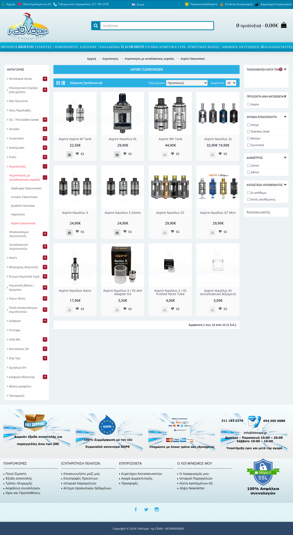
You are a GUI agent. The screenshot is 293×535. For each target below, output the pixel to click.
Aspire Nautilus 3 (75, 212)
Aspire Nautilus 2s (218, 139)
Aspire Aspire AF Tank (75, 139)
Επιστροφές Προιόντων (79, 478)
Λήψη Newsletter (191, 488)
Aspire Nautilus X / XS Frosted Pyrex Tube (170, 292)
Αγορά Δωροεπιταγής (136, 478)
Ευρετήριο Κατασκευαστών (140, 474)
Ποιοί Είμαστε (14, 474)
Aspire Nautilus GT (170, 212)
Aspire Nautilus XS (122, 139)
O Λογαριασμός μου (193, 474)
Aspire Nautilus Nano (75, 290)
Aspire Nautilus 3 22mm (123, 212)
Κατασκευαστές (258, 212)
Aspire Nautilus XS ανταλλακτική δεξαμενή (218, 292)
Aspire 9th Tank (170, 139)
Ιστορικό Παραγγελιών (195, 478)
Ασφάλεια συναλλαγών (21, 488)
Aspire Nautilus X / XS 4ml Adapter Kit (122, 292)
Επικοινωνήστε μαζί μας (80, 474)
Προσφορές (128, 483)
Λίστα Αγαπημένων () (194, 483)
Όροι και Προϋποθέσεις (21, 493)
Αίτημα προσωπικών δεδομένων (86, 488)
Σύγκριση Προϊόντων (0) (86, 83)
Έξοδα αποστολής (17, 478)
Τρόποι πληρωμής (17, 483)
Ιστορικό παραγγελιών (78, 483)
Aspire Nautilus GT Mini (218, 212)
